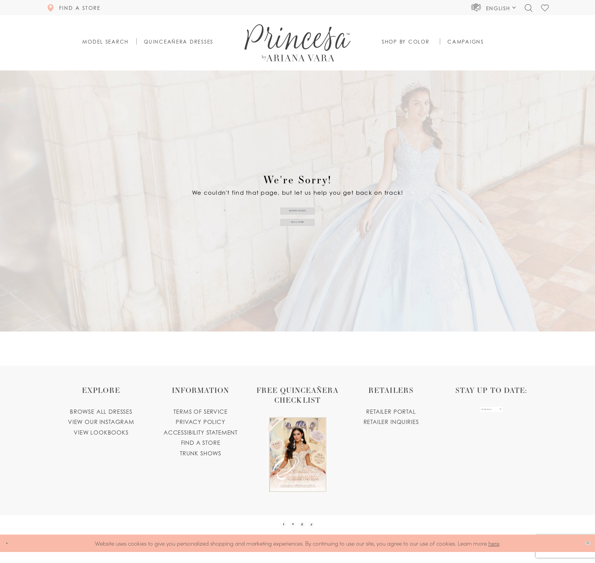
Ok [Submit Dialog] (582, 554)
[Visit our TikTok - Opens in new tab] (328, 530)
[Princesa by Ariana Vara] (297, 42)
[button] (493, 7)
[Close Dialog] (11, 554)
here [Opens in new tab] (493, 554)
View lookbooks (101, 432)
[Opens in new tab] (297, 439)
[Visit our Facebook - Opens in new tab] (267, 530)
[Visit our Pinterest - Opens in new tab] (288, 530)
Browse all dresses (101, 411)
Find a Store (298, 227)
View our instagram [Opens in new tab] (101, 421)
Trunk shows (200, 453)
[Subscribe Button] (520, 415)
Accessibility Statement (201, 432)
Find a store (200, 442)
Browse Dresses (297, 205)
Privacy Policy (200, 421)
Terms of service (200, 411)
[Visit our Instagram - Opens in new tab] (308, 530)
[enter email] (491, 415)
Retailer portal (391, 411)
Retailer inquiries (391, 421)
